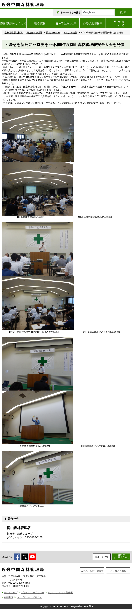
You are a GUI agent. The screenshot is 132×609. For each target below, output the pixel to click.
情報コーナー (53, 32)
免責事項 (8, 597)
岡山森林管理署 (34, 32)
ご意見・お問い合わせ (92, 570)
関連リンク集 (101, 557)
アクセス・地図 (118, 570)
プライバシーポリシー (32, 592)
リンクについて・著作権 (60, 592)
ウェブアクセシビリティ (29, 597)
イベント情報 (70, 32)
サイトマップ (10, 592)
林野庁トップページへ (121, 556)
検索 (123, 12)
